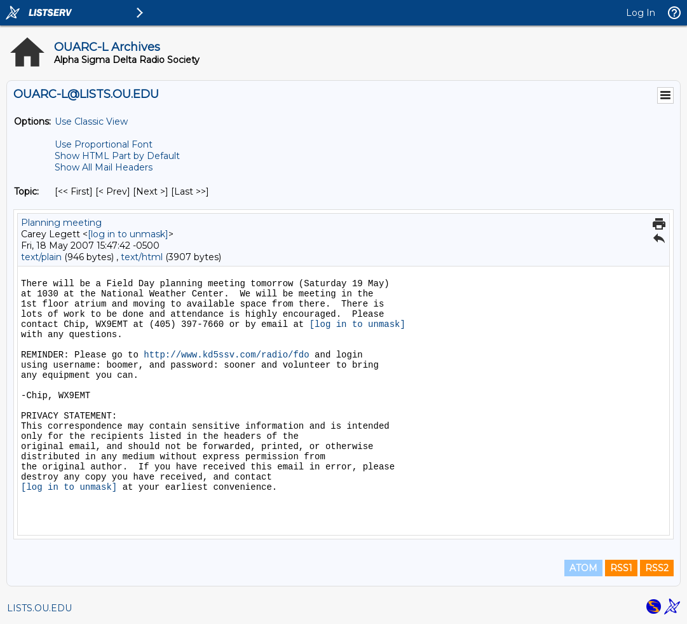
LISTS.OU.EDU (39, 608)
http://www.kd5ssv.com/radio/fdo (226, 355)
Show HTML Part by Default (117, 156)
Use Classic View (91, 121)
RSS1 (621, 568)
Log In (640, 12)
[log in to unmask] (128, 234)
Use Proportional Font (104, 144)
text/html (142, 257)
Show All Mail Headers (104, 167)
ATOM (583, 568)
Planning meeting (61, 222)
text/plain (41, 257)
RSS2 (657, 568)
